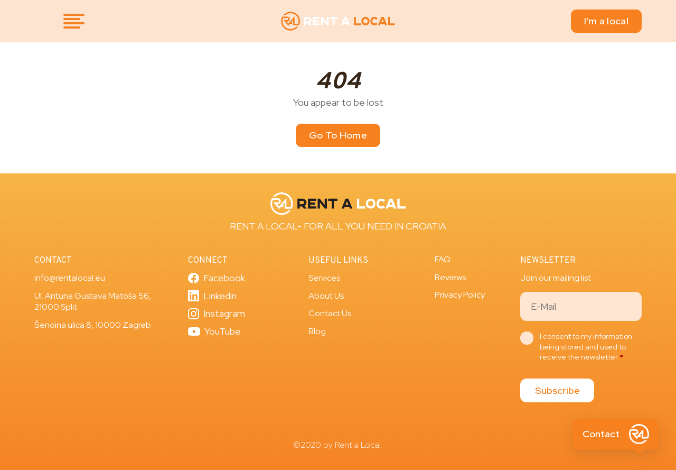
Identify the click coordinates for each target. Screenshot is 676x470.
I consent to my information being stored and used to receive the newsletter (586, 346)
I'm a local (606, 21)
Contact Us (329, 313)
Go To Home (338, 135)
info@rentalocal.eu (69, 277)
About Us (326, 295)
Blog (317, 331)
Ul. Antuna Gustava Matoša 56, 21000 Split (92, 301)
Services (324, 277)
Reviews (450, 277)
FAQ (442, 259)
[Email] (581, 306)
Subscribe (557, 390)
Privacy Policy (460, 294)
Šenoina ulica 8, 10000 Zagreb (92, 324)
